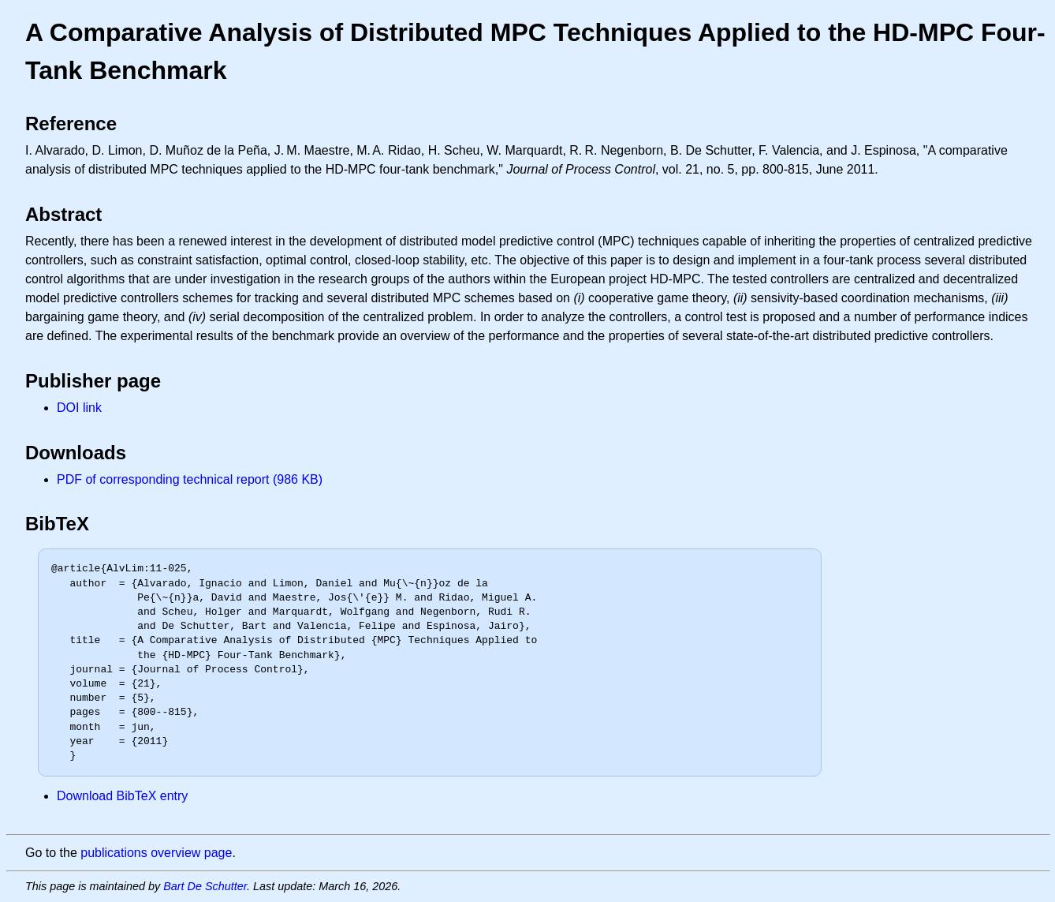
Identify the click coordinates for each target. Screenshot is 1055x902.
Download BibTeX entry (122, 796)
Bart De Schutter (205, 886)
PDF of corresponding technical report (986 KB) (189, 479)
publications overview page (156, 852)
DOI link (79, 407)
